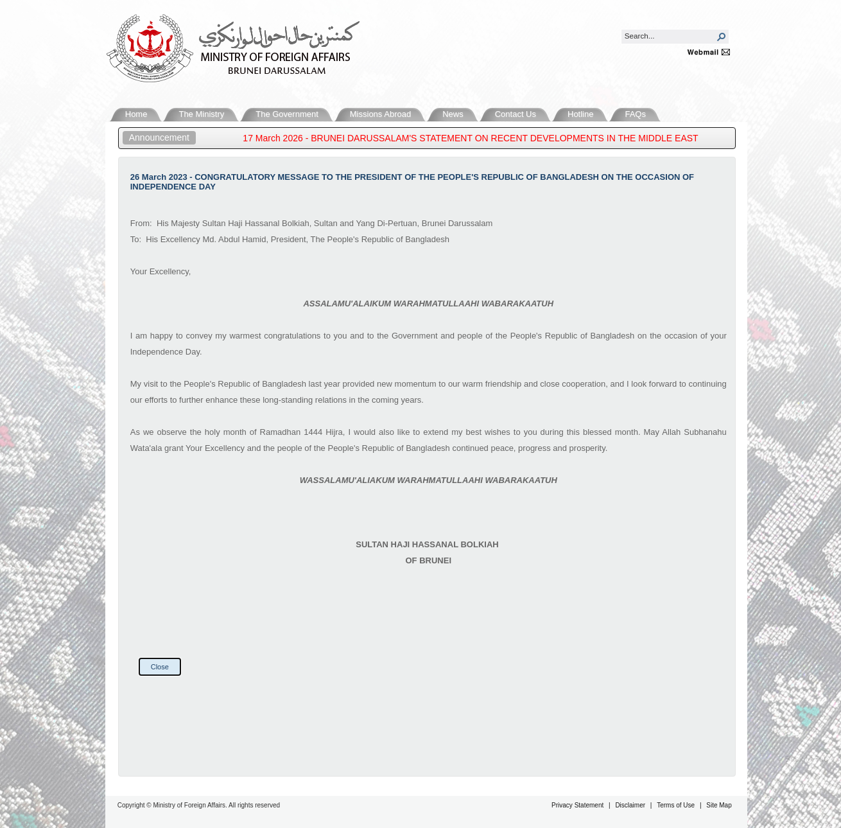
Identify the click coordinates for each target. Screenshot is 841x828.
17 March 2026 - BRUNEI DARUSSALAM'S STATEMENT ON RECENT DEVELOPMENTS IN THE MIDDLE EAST (476, 138)
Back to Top (806, 759)
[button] (722, 37)
